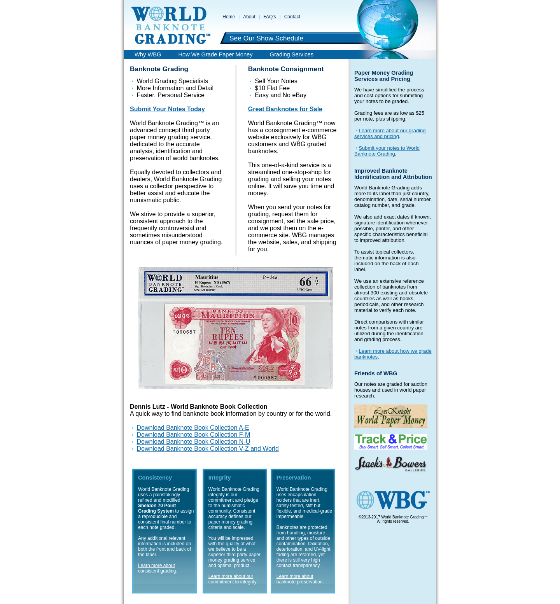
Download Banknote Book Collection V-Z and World (208, 448)
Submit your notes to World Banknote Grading (387, 151)
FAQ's (269, 16)
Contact (292, 16)
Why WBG (148, 54)
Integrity (219, 477)
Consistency (155, 477)
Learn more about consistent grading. (157, 568)
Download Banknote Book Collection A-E (193, 427)
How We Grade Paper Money (215, 54)
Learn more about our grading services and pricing (389, 133)
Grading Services (291, 54)
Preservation (293, 477)
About (249, 16)
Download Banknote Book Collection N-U (193, 441)
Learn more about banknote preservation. (300, 579)
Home (228, 16)
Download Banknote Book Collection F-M (193, 434)
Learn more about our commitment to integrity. (232, 579)
